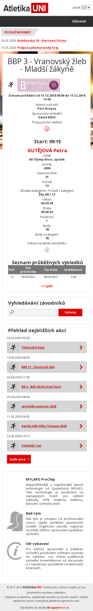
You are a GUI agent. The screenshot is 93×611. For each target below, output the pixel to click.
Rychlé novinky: (18, 32)
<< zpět (47, 286)
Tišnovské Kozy (33, 347)
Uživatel (79, 21)
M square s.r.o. (58, 608)
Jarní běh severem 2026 (39, 406)
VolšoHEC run (31, 446)
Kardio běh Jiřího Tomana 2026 (44, 426)
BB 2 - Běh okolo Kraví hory (41, 387)
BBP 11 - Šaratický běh (38, 367)
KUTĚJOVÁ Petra (47, 150)
